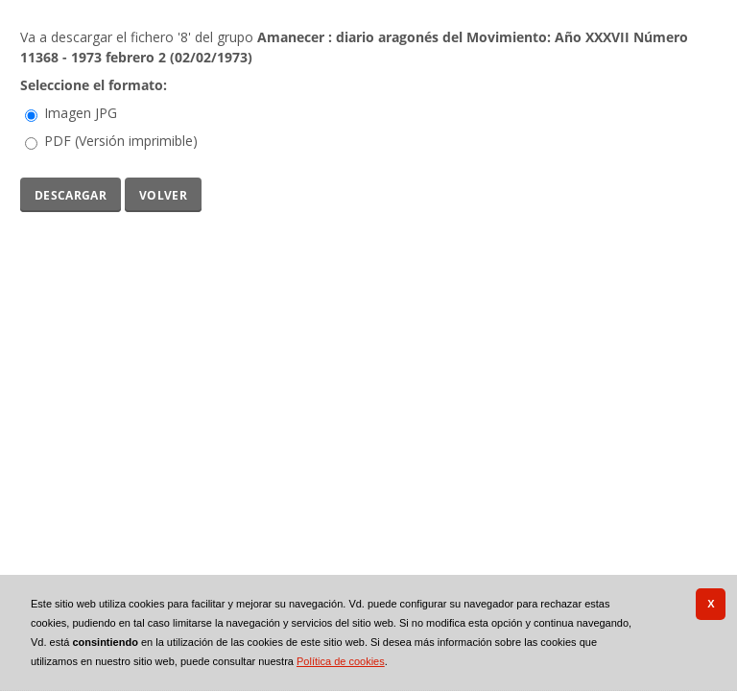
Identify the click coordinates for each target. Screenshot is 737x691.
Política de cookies (341, 661)
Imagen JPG (80, 113)
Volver (163, 193)
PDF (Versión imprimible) (121, 140)
